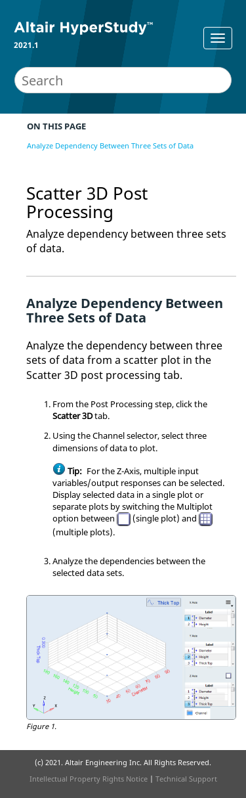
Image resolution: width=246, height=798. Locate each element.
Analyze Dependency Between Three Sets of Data (110, 145)
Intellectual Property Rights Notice (89, 779)
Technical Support (186, 779)
